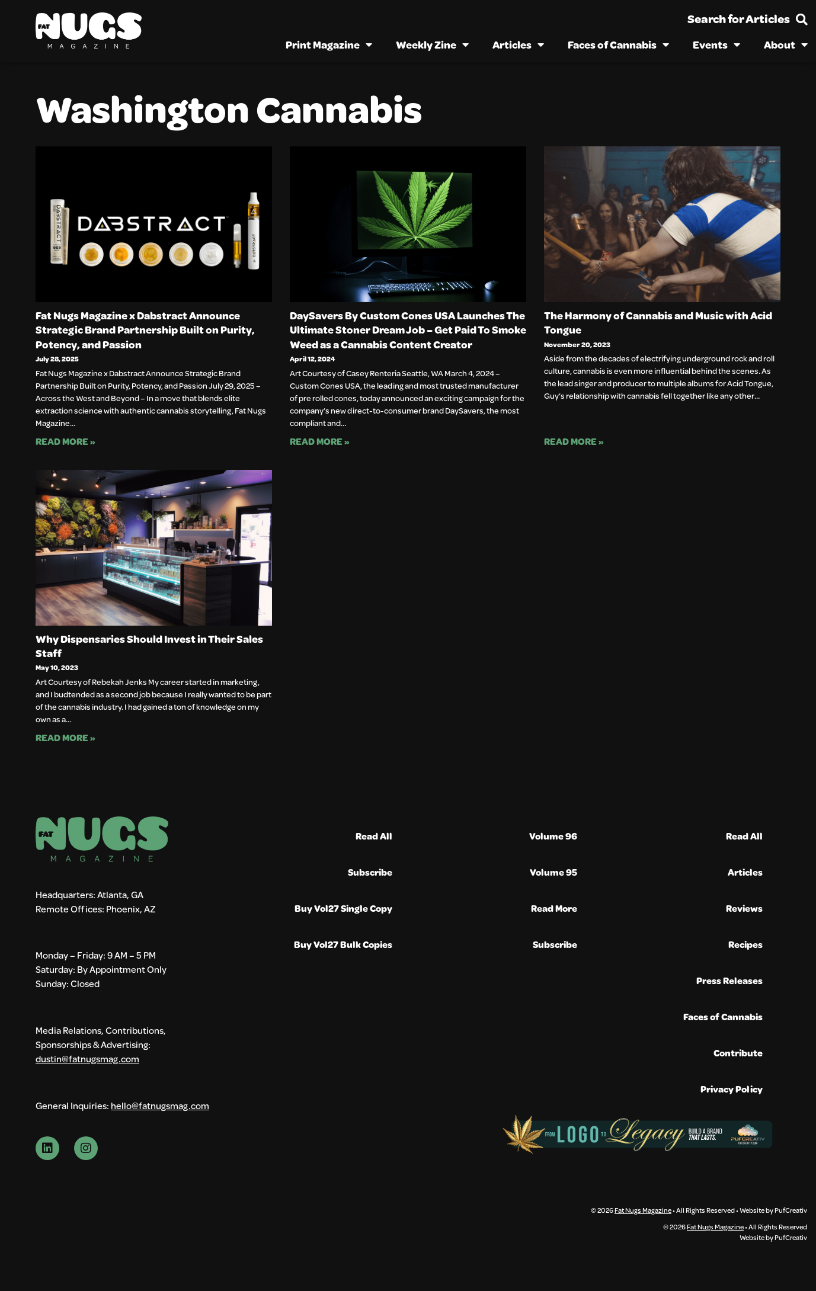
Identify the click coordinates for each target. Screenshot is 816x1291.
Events (716, 44)
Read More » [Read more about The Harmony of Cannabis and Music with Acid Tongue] (574, 441)
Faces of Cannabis (618, 44)
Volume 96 (553, 835)
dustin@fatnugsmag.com (87, 1058)
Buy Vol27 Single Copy (343, 908)
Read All (374, 835)
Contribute (738, 1052)
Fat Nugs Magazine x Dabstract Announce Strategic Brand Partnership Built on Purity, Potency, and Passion (145, 329)
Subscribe (370, 872)
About (786, 44)
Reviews (744, 908)
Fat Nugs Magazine (643, 1210)
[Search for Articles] (802, 19)
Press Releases (729, 980)
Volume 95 (553, 872)
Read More (554, 908)
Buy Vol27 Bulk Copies (343, 944)
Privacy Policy (731, 1088)
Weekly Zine (432, 44)
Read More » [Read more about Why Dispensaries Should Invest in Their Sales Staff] (65, 737)
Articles (518, 44)
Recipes (745, 944)
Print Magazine (329, 44)
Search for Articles (738, 19)
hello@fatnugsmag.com (160, 1105)
